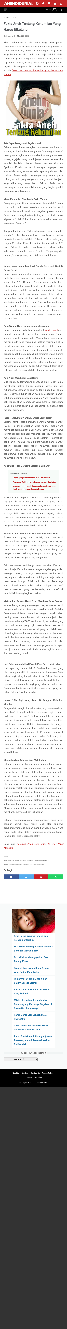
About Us (15, 1073)
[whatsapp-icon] (60, 3)
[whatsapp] (55, 876)
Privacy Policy (47, 1073)
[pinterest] (41, 876)
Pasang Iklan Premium (33, 1077)
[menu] (7, 10)
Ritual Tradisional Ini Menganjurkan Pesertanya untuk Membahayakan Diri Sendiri (33, 1040)
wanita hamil (51, 330)
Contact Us (35, 1073)
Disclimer (25, 1073)
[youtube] (48, 3)
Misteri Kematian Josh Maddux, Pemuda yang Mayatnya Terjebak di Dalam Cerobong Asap (33, 1004)
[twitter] (42, 3)
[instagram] (54, 3)
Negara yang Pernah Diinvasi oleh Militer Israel (31, 478)
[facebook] (37, 3)
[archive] (21, 1059)
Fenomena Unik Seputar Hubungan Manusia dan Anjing (34, 482)
